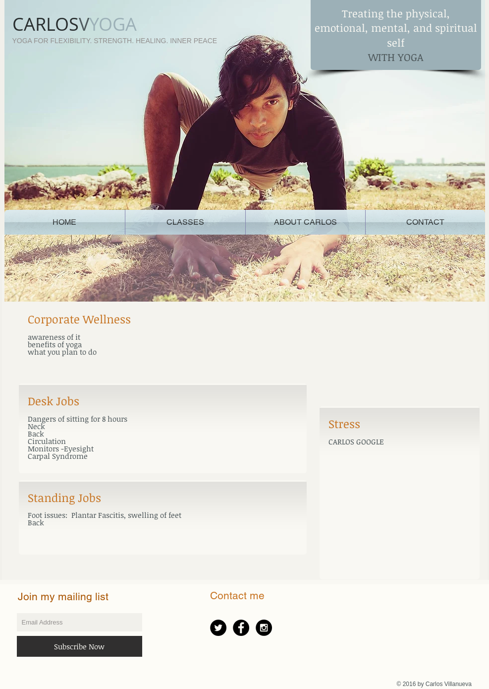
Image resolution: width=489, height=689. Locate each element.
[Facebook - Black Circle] (241, 628)
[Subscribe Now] (79, 646)
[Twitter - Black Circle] (218, 628)
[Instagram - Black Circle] (264, 628)
